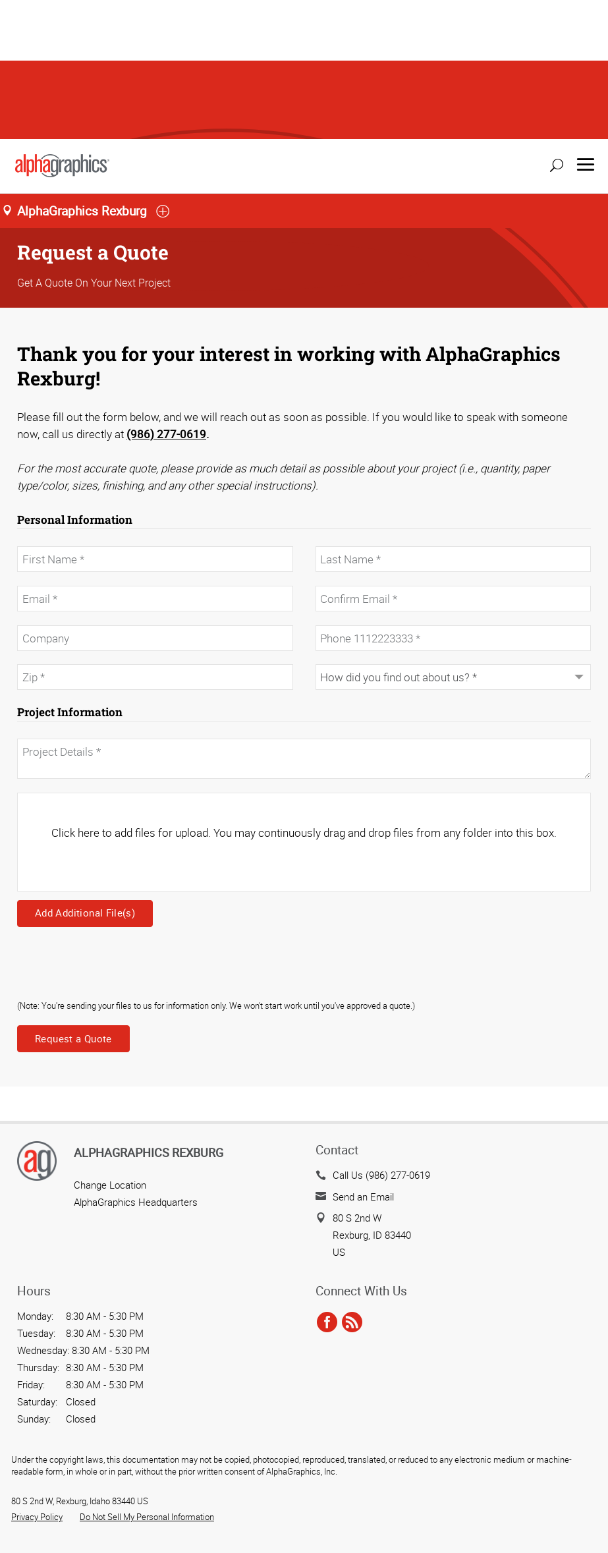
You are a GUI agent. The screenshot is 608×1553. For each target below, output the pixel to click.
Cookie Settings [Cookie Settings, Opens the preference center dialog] (52, 1470)
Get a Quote (559, 1461)
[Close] (20, 1538)
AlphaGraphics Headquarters (136, 1062)
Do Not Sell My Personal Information (147, 1378)
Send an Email (363, 1057)
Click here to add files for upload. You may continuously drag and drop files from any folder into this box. (304, 693)
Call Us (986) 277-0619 (381, 1035)
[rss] (352, 1183)
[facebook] (327, 1183)
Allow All (118, 1506)
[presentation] (117, 831)
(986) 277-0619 (166, 294)
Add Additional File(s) (85, 773)
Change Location (110, 1045)
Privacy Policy (37, 1378)
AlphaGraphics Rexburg (148, 1013)
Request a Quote (73, 899)
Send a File (560, 1498)
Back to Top (569, 1533)
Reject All (39, 1506)
